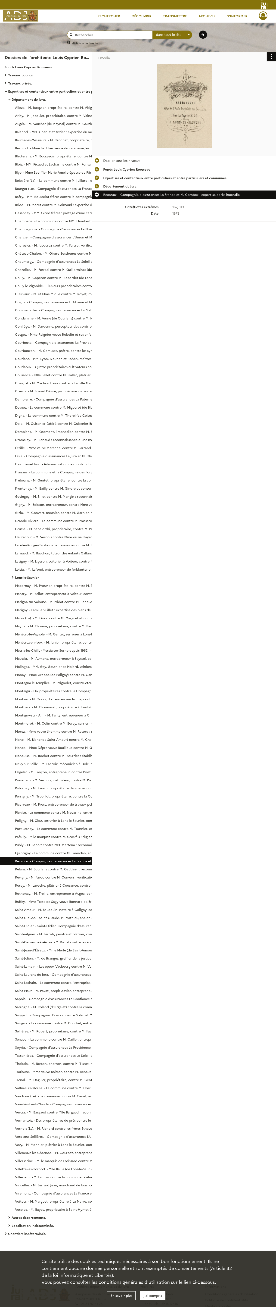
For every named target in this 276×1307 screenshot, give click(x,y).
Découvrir (141, 16)
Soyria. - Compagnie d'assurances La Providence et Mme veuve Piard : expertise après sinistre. (61, 1047)
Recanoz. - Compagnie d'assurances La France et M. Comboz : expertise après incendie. (61, 861)
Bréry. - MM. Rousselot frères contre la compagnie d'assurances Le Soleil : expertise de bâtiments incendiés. (61, 196)
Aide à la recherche (85, 43)
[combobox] (172, 35)
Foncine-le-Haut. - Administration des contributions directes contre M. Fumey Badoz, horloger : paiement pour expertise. (61, 464)
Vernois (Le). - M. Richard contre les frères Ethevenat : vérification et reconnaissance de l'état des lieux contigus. (61, 1128)
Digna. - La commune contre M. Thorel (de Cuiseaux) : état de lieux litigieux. (61, 415)
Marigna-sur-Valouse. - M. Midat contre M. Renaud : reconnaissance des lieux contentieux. (61, 601)
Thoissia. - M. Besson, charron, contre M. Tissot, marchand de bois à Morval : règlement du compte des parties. (61, 1063)
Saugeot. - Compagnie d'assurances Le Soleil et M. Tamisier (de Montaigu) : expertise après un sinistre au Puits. (61, 1015)
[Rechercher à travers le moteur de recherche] (112, 34)
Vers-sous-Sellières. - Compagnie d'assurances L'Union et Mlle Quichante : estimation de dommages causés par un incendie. (61, 1136)
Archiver (207, 16)
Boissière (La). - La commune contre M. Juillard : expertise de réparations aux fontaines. (61, 180)
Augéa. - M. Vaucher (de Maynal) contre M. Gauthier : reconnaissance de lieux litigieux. (61, 123)
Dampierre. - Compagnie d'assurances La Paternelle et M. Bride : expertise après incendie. (61, 399)
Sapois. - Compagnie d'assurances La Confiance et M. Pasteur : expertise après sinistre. (61, 998)
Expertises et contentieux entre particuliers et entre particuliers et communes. (54, 91)
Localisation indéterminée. (33, 1225)
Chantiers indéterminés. (27, 1233)
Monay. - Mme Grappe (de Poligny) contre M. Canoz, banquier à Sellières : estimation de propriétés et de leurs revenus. (61, 674)
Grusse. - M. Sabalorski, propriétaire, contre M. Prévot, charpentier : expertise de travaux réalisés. (61, 528)
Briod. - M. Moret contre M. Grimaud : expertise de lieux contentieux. (61, 204)
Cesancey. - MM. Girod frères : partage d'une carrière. (57, 212)
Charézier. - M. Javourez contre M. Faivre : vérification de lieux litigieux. (61, 245)
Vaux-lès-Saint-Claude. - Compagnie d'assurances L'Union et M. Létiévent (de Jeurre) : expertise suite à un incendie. (61, 1104)
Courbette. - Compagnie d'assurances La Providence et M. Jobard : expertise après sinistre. (61, 342)
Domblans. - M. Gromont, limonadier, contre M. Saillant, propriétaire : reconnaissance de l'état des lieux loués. (61, 431)
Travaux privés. (20, 83)
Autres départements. (29, 1217)
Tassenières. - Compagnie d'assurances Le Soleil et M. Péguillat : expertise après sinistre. (61, 1055)
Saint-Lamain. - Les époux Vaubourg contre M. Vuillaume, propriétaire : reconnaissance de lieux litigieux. (61, 966)
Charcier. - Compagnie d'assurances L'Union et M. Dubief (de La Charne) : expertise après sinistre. (61, 237)
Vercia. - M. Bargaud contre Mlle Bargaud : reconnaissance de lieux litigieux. (61, 1112)
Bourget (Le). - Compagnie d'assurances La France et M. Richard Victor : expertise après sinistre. (61, 188)
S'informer (237, 16)
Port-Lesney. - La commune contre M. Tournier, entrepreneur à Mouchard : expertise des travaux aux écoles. (61, 828)
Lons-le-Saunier (27, 577)
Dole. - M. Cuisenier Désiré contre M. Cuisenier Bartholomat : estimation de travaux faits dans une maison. (61, 423)
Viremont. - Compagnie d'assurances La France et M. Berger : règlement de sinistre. (61, 1193)
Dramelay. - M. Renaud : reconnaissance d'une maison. (57, 439)
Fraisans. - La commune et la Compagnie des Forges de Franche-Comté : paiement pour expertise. (61, 472)
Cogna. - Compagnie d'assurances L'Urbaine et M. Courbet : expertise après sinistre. (61, 302)
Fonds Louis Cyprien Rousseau (28, 67)
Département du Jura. (29, 99)
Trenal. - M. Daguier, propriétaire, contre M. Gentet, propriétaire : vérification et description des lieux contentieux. (61, 1079)
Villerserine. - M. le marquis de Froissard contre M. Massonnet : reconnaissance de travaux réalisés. (61, 1160)
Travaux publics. (21, 75)
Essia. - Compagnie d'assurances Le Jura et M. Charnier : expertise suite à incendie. (61, 455)
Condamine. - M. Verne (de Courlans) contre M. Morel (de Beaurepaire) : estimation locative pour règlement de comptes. (61, 318)
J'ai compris (152, 1295)
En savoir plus (121, 1295)
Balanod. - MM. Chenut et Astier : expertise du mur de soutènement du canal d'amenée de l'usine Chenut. (61, 131)
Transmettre (175, 16)
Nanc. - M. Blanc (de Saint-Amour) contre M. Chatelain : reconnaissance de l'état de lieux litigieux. (61, 739)
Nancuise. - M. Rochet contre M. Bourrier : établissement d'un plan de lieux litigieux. (61, 755)
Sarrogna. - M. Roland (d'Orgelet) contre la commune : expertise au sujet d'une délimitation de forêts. (61, 1006)
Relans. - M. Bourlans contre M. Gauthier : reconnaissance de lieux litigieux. (61, 869)
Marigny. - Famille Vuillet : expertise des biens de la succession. (61, 609)
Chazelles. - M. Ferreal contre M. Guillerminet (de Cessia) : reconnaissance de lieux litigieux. (61, 269)
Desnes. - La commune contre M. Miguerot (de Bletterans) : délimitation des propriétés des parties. (61, 407)
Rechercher (109, 16)
